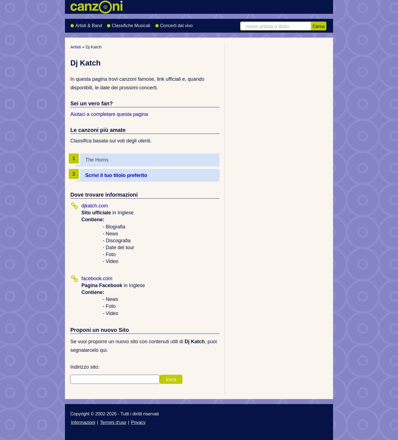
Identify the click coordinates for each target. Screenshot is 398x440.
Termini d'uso (113, 422)
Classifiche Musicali (128, 24)
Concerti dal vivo (174, 24)
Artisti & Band (86, 24)
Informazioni (83, 422)
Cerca (318, 26)
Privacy (138, 422)
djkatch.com (94, 206)
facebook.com (96, 278)
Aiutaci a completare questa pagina (109, 114)
